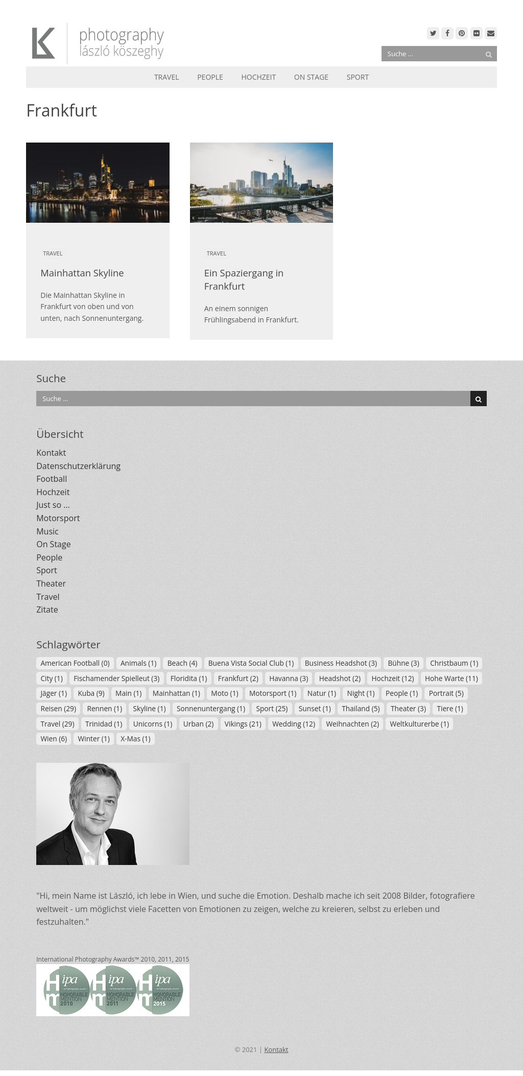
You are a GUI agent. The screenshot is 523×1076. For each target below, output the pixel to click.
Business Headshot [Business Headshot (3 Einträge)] (341, 663)
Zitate (47, 609)
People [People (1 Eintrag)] (402, 693)
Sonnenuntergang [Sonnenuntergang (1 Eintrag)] (211, 708)
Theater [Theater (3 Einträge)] (408, 708)
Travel (166, 77)
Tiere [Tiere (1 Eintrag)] (450, 708)
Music (47, 531)
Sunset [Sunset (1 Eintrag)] (315, 708)
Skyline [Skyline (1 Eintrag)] (149, 708)
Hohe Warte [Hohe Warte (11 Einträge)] (451, 678)
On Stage (311, 77)
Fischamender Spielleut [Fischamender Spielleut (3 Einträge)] (116, 678)
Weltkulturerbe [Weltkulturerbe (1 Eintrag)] (419, 724)
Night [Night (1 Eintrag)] (361, 693)
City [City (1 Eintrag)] (51, 678)
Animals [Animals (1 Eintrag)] (138, 663)
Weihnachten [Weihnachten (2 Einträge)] (352, 724)
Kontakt (51, 452)
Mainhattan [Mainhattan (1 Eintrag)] (176, 693)
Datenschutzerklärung (78, 466)
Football (51, 478)
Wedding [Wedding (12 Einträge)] (293, 724)
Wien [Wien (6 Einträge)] (53, 738)
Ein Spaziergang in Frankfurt (244, 279)
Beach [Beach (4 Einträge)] (183, 663)
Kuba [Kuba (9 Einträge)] (91, 693)
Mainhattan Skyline (82, 272)
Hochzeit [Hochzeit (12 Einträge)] (392, 678)
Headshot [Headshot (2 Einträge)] (340, 678)
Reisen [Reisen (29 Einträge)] (58, 708)
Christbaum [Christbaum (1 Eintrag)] (454, 663)
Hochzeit (258, 77)
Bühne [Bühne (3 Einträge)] (403, 663)
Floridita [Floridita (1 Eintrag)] (189, 678)
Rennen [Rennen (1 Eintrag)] (104, 708)
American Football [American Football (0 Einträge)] (74, 663)
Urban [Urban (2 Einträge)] (198, 724)
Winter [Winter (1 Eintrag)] (94, 738)
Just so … (52, 504)
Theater (51, 583)
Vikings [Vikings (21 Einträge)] (243, 724)
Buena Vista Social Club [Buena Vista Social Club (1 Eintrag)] (251, 663)
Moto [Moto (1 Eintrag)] (224, 693)
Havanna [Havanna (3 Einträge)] (288, 678)
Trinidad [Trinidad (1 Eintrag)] (103, 724)
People (210, 77)
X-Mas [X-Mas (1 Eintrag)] (135, 738)
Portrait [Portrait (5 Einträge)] (446, 693)
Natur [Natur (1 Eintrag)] (321, 693)
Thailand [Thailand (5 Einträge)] (360, 708)
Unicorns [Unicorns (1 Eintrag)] (153, 724)
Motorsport (58, 518)
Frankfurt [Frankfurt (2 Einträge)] (238, 678)
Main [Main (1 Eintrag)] (128, 693)
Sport (358, 77)
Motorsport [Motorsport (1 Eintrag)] (272, 693)
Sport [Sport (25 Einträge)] (272, 708)
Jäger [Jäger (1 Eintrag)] (53, 693)
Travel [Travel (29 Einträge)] (57, 724)
